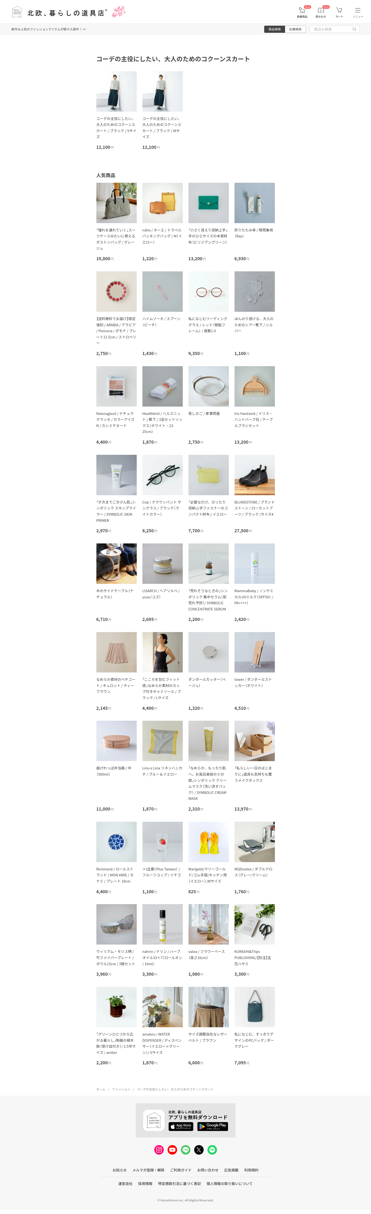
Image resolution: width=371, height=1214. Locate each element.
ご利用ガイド (181, 1169)
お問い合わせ (208, 1169)
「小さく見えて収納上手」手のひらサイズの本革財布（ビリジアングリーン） (208, 236)
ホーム (101, 1089)
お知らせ (120, 1169)
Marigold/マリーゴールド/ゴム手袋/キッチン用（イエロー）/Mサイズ (207, 874)
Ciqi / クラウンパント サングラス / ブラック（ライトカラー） (161, 508)
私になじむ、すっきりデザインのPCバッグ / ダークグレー (254, 1040)
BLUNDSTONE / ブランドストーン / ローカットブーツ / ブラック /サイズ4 (255, 508)
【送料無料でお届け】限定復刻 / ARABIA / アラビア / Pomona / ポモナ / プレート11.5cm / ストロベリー (116, 330)
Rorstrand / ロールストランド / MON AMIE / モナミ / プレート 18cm (115, 874)
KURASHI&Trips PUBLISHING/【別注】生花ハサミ (253, 957)
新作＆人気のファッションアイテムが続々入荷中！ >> (48, 29)
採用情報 (145, 1183)
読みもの (321, 16)
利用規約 (251, 1169)
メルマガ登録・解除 (148, 1169)
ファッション (121, 1089)
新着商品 (302, 16)
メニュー (358, 16)
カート (339, 16)
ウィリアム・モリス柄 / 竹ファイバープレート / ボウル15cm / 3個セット (115, 957)
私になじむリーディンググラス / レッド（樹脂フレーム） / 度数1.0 (207, 324)
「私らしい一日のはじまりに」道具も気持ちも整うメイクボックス (253, 773)
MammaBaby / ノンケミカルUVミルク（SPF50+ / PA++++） (254, 596)
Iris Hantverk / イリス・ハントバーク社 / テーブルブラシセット (254, 419)
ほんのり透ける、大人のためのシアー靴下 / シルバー (254, 324)
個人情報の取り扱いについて (230, 1183)
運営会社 (125, 1183)
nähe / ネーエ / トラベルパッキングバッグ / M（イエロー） (162, 236)
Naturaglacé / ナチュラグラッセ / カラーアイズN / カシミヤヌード (115, 419)
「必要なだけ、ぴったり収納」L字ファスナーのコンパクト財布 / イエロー (208, 508)
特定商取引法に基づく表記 (179, 1183)
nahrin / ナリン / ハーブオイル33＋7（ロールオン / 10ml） (162, 957)
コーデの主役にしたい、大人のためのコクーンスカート (175, 1089)
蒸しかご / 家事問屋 (204, 413)
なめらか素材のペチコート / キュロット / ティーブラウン (116, 685)
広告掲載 (231, 1169)
